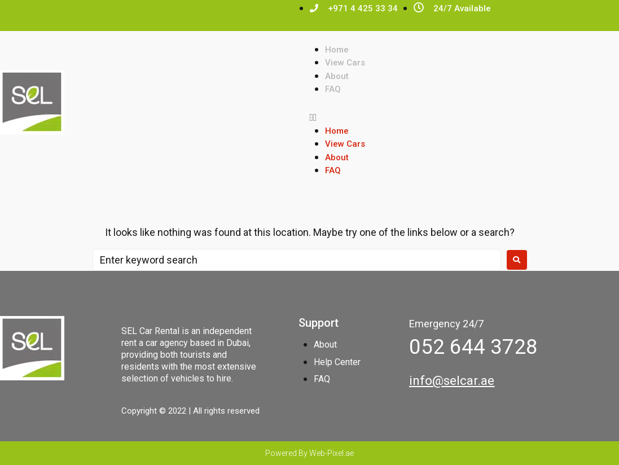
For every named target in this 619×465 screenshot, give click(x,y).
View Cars (345, 63)
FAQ (333, 89)
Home (337, 50)
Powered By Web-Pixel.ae (309, 453)
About (337, 76)
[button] (465, 117)
